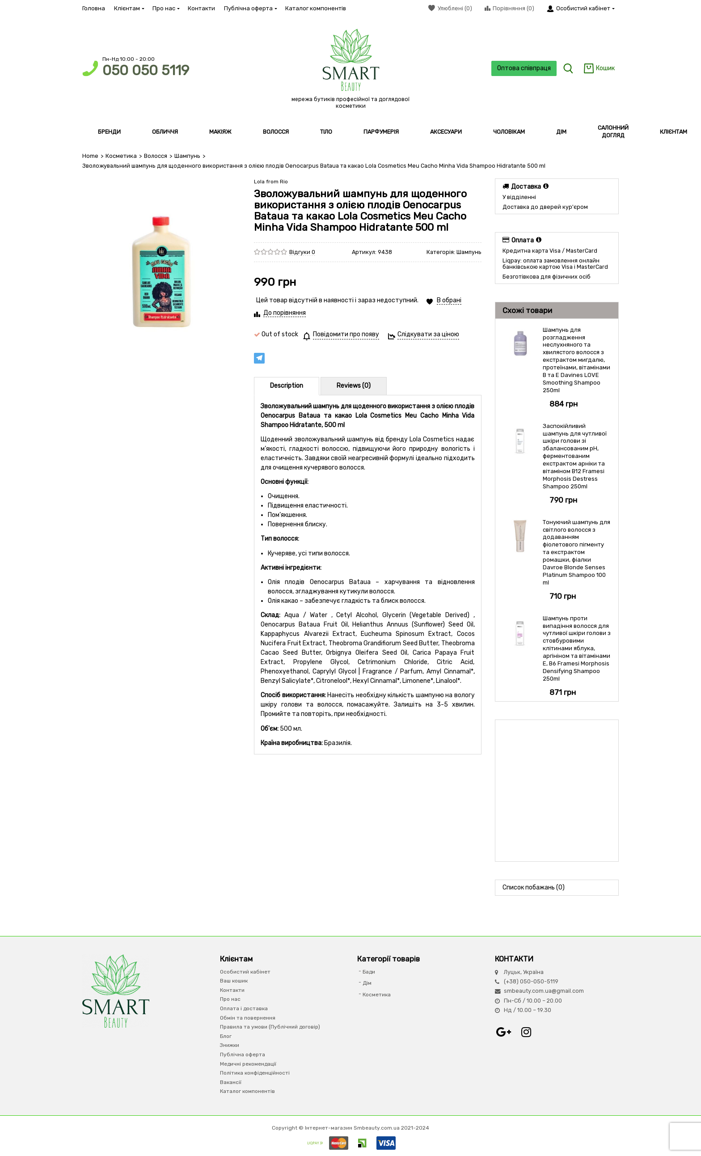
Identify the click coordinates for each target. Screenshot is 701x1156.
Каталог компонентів (315, 8)
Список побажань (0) (534, 887)
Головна (93, 8)
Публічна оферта (250, 8)
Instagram (526, 1032)
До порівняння (284, 313)
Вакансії (230, 1082)
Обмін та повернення (247, 1017)
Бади (369, 972)
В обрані (449, 300)
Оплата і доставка (244, 1008)
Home (90, 155)
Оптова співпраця (523, 68)
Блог (226, 1036)
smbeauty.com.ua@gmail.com (544, 990)
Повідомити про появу (346, 334)
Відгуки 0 (302, 251)
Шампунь (186, 155)
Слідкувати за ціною (428, 334)
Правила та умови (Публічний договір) (270, 1027)
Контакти (201, 8)
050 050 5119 (145, 70)
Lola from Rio (271, 181)
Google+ (504, 1032)
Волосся (155, 155)
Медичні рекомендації (248, 1063)
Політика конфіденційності (255, 1073)
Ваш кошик (234, 981)
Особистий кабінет (245, 972)
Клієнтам (129, 8)
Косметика (121, 155)
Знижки (229, 1045)
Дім (367, 983)
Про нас (165, 8)
